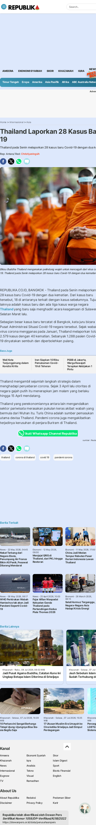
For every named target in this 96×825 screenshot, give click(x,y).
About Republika (9, 797)
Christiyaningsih (30, 153)
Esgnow (4, 775)
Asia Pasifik (52, 81)
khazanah (65, 70)
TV (1, 780)
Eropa (25, 81)
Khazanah (5, 760)
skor (50, 70)
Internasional (16, 122)
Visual (30, 775)
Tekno (30, 770)
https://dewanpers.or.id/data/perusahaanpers (29, 822)
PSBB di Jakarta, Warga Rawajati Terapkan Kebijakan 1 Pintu (79, 364)
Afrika (65, 81)
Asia (28, 122)
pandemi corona (63, 457)
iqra (81, 70)
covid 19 (44, 457)
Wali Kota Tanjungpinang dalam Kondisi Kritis (16, 363)
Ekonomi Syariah (30, 70)
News (3, 765)
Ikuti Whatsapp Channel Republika (48, 433)
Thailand (7, 309)
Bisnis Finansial (61, 770)
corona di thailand (25, 457)
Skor (55, 755)
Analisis (31, 765)
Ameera (4, 755)
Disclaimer (6, 802)
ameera (7, 70)
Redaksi (31, 797)
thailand (5, 457)
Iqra (29, 760)
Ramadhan (33, 780)
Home (3, 122)
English (57, 775)
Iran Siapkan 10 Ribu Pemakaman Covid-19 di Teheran (47, 363)
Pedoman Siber (61, 797)
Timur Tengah (10, 81)
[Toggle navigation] (4, 7)
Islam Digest (60, 760)
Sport (56, 765)
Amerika (37, 81)
